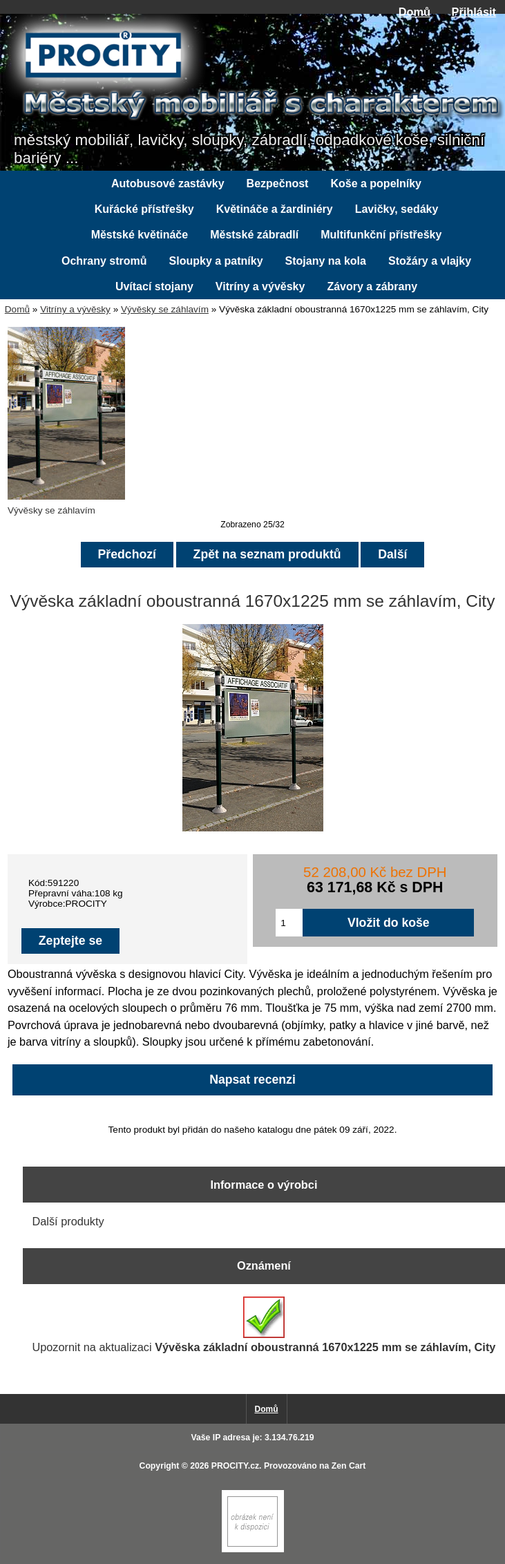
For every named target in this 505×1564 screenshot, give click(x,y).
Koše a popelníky (375, 183)
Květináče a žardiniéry (274, 209)
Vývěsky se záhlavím (165, 309)
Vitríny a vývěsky (75, 309)
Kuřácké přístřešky (144, 209)
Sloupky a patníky (216, 261)
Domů (414, 12)
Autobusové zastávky (168, 183)
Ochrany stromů (104, 261)
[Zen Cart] (253, 1549)
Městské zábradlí (254, 235)
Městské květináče (140, 235)
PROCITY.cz (235, 1466)
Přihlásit (474, 12)
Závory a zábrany (372, 286)
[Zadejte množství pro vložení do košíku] (289, 922)
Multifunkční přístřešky (381, 235)
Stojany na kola (325, 261)
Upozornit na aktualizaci (263, 1325)
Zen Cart (349, 1466)
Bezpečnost (278, 183)
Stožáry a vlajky (429, 261)
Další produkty (68, 1221)
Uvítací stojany (154, 286)
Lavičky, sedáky (397, 209)
